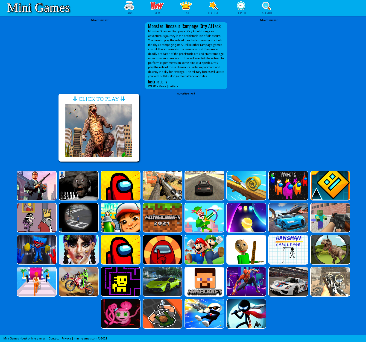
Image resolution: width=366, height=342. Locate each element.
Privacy (66, 338)
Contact (54, 338)
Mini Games (38, 7)
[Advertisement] (99, 51)
